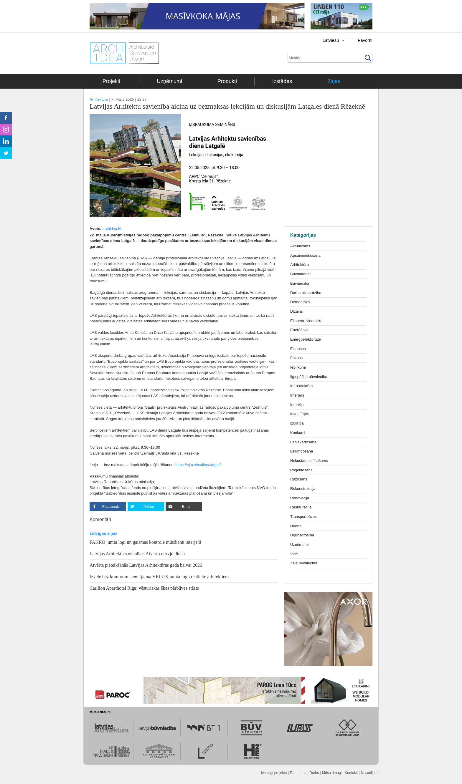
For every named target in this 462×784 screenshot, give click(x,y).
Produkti (227, 81)
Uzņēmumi (169, 81)
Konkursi (297, 432)
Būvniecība (299, 283)
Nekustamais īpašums (309, 460)
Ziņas (333, 81)
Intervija (297, 404)
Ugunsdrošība (302, 535)
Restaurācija (300, 507)
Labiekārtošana (303, 442)
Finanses (298, 349)
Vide (294, 554)
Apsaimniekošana (305, 255)
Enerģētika (299, 330)
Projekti (111, 81)
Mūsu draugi (331, 773)
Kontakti (351, 773)
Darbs (314, 773)
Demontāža (300, 302)
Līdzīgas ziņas (104, 533)
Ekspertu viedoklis (305, 321)
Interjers (297, 395)
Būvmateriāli (300, 274)
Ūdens (295, 526)
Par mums (298, 773)
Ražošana (299, 479)
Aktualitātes (300, 246)
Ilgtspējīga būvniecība (308, 376)
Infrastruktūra (301, 386)
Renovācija (299, 498)
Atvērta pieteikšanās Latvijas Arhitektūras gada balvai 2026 (146, 565)
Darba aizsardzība (305, 293)
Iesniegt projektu (274, 773)
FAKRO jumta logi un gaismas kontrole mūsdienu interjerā (145, 542)
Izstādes (282, 81)
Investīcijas (299, 414)
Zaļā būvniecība (303, 563)
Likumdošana (301, 451)
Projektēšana (301, 470)
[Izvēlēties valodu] (326, 40)
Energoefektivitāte (305, 339)
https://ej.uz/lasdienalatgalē (198, 465)
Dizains (296, 311)
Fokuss (296, 358)
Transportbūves (303, 516)
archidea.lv (112, 228)
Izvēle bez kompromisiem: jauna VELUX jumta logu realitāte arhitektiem (159, 576)
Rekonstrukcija (302, 488)
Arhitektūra (99, 99)
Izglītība (297, 423)
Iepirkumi (298, 367)
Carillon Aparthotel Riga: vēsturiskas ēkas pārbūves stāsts (144, 588)
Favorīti (365, 40)
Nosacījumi (369, 773)
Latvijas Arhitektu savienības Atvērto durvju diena (137, 553)
